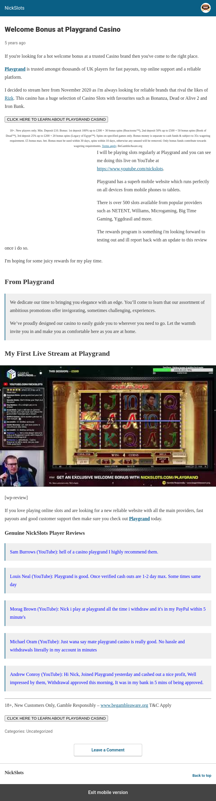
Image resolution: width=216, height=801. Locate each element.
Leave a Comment (108, 750)
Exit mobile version (108, 792)
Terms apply (109, 146)
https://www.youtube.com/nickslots (130, 168)
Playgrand (15, 68)
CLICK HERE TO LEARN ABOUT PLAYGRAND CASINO (56, 119)
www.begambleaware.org (124, 705)
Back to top (201, 775)
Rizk (9, 98)
